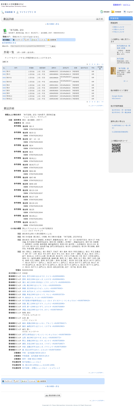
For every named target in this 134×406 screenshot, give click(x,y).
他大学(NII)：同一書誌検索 (121, 112)
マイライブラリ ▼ (26, 12)
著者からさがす (118, 27)
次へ (98, 64)
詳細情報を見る (10, 43)
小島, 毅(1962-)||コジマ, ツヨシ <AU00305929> (41, 285)
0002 (4, 74)
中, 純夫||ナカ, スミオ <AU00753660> (37, 297)
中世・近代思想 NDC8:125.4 (34, 353)
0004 (4, 82)
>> (103, 64)
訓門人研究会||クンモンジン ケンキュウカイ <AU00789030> (46, 334)
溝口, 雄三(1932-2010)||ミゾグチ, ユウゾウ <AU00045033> (46, 282)
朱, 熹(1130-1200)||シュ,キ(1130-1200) (38, 365)
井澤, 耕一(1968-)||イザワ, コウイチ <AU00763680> (43, 307)
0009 (4, 96)
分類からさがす (118, 29)
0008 (4, 93)
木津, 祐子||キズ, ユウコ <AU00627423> (38, 291)
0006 (4, 88)
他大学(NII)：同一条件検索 (121, 110)
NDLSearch (116, 98)
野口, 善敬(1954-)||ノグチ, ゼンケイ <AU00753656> (43, 341)
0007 (4, 90)
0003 (4, 78)
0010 (4, 99)
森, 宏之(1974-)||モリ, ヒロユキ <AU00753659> (41, 350)
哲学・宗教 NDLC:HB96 (32, 359)
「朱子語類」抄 (123, 68)
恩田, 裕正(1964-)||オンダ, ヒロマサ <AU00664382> (43, 279)
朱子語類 (120, 59)
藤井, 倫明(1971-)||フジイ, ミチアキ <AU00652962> (43, 326)
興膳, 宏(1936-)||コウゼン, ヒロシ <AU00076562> (42, 288)
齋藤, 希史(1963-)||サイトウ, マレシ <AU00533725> (43, 294)
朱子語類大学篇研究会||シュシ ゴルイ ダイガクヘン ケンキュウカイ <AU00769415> (56, 300)
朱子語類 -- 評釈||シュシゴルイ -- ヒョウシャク (41, 368)
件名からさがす (118, 32)
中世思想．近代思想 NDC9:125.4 (35, 356)
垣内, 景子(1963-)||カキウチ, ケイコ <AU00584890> (43, 276)
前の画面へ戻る (53, 24)
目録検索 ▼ (8, 12)
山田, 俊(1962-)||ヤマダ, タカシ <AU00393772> (41, 338)
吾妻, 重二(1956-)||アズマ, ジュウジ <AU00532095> (43, 303)
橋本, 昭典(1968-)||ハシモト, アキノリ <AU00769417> (44, 323)
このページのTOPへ (97, 105)
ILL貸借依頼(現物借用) (120, 132)
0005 (4, 85)
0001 (4, 71)
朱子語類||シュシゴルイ (31, 362)
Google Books (117, 96)
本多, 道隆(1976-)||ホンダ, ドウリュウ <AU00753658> (44, 347)
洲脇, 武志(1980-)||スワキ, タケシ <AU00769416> (42, 310)
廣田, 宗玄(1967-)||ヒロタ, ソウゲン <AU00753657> (43, 344)
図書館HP (117, 5)
